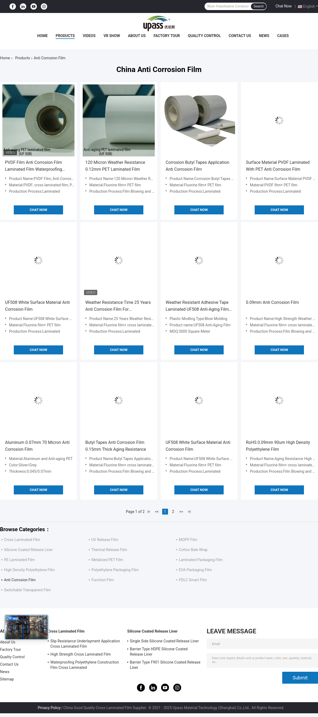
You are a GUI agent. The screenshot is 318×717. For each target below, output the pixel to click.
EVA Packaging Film (195, 570)
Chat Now (284, 6)
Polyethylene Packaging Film (115, 570)
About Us (137, 36)
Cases (283, 36)
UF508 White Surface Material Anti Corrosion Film (37, 306)
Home (42, 36)
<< (157, 511)
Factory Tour (167, 36)
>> (181, 511)
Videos (89, 36)
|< (148, 511)
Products (65, 36)
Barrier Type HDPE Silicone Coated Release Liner (159, 651)
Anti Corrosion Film (20, 580)
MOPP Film (188, 540)
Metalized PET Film (107, 560)
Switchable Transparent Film (27, 590)
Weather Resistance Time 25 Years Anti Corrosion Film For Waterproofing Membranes (118, 306)
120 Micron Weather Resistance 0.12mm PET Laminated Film (115, 166)
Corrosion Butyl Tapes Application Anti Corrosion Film (197, 166)
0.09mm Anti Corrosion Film (272, 302)
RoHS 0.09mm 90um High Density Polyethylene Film (278, 446)
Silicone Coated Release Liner (28, 550)
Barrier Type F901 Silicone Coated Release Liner (165, 665)
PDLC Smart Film (193, 580)
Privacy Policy (49, 708)
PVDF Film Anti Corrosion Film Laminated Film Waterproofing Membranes (33, 166)
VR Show (112, 36)
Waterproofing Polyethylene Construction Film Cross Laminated (84, 665)
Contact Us (240, 36)
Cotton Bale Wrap (193, 550)
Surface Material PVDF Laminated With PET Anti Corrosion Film (278, 166)
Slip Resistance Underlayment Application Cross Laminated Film (85, 643)
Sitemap (7, 679)
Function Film (102, 580)
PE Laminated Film (19, 560)
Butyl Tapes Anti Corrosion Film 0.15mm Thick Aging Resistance (115, 446)
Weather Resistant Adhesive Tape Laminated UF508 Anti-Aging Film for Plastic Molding (197, 306)
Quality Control (204, 36)
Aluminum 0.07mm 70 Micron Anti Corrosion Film (37, 446)
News (264, 36)
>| (189, 511)
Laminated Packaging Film (201, 560)
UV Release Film (104, 540)
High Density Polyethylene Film (29, 570)
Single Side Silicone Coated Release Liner (164, 641)
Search (259, 6)
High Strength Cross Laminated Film (80, 654)
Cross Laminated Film (22, 540)
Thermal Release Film (109, 550)
